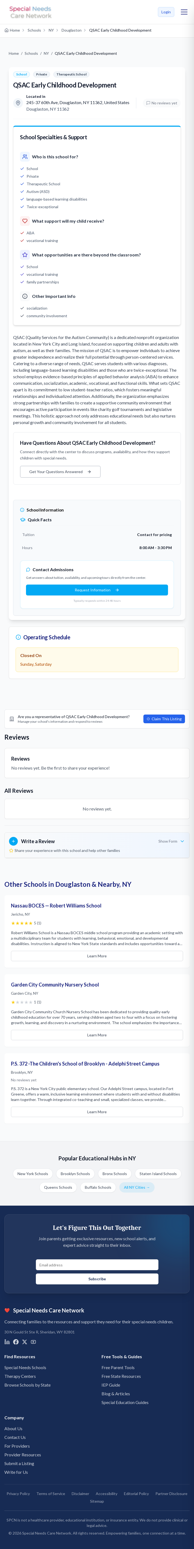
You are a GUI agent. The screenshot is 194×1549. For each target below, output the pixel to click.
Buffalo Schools (98, 1187)
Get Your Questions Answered (60, 471)
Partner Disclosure (171, 1493)
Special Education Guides (125, 1402)
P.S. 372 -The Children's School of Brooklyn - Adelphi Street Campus (85, 1064)
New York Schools (33, 1173)
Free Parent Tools (118, 1367)
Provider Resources (22, 1454)
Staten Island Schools (158, 1173)
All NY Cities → (137, 1187)
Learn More (97, 956)
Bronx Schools (115, 1173)
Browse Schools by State (27, 1384)
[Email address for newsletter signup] (97, 1264)
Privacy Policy (18, 1493)
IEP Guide (111, 1384)
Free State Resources (121, 1376)
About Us (13, 1428)
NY (46, 53)
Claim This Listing (164, 718)
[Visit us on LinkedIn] (7, 1342)
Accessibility (106, 1493)
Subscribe (97, 1278)
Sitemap (97, 1501)
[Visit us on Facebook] (16, 1342)
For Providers (17, 1445)
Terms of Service (50, 1493)
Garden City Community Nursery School (55, 985)
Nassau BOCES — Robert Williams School (56, 906)
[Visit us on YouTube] (33, 1342)
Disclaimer (80, 1493)
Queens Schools (58, 1187)
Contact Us (15, 1437)
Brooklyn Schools (75, 1173)
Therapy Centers (20, 1376)
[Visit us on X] (24, 1342)
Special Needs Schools (25, 1367)
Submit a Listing (19, 1463)
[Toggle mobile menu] (184, 12)
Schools (31, 53)
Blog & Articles (116, 1393)
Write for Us (16, 1472)
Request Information (97, 590)
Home (14, 53)
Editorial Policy (136, 1493)
